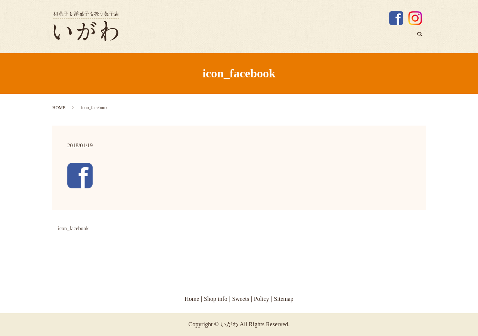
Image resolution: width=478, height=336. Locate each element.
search (423, 39)
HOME (58, 107)
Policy (261, 299)
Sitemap (283, 299)
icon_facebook (73, 228)
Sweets (399, 38)
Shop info (366, 38)
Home (334, 38)
